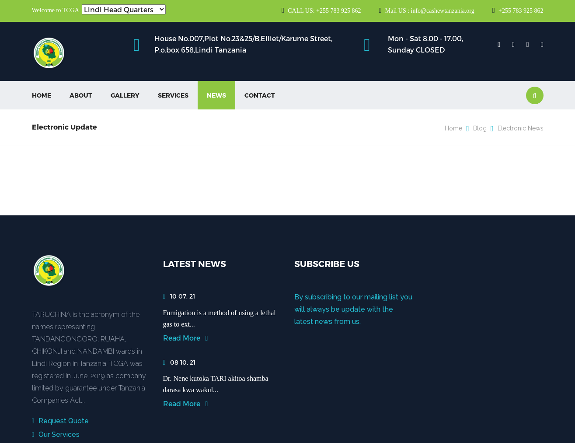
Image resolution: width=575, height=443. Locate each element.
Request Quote (60, 421)
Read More (185, 338)
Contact (259, 95)
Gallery (125, 95)
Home (41, 95)
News (216, 95)
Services (173, 95)
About (81, 95)
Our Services (56, 434)
